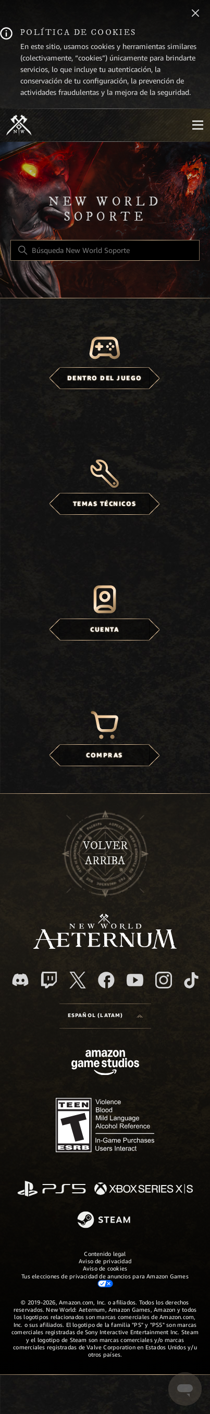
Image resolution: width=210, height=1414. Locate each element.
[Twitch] (49, 980)
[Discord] (20, 979)
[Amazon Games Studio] (105, 1064)
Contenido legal (105, 1254)
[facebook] (106, 980)
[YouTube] (135, 980)
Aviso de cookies (105, 1268)
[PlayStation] (51, 1189)
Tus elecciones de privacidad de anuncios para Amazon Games (105, 1280)
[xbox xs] (143, 1189)
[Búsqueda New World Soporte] (105, 250)
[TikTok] (191, 980)
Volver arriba (105, 853)
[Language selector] (105, 1016)
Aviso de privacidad (105, 1261)
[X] (77, 980)
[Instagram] (163, 980)
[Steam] (105, 1220)
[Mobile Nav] (197, 125)
